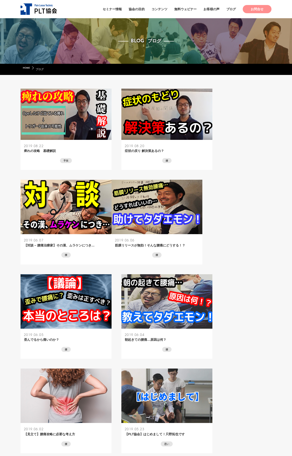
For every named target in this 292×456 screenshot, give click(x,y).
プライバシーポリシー (155, 423)
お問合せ (257, 9)
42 (150, 371)
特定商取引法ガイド (119, 423)
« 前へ (116, 371)
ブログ (231, 9)
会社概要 (94, 423)
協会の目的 (137, 9)
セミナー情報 (112, 9)
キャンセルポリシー (189, 423)
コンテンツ (159, 9)
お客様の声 (211, 9)
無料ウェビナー (185, 9)
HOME (27, 69)
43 (164, 371)
